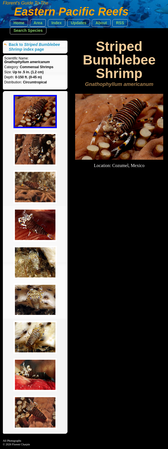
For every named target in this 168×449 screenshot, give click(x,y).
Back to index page (34, 47)
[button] (19, 23)
